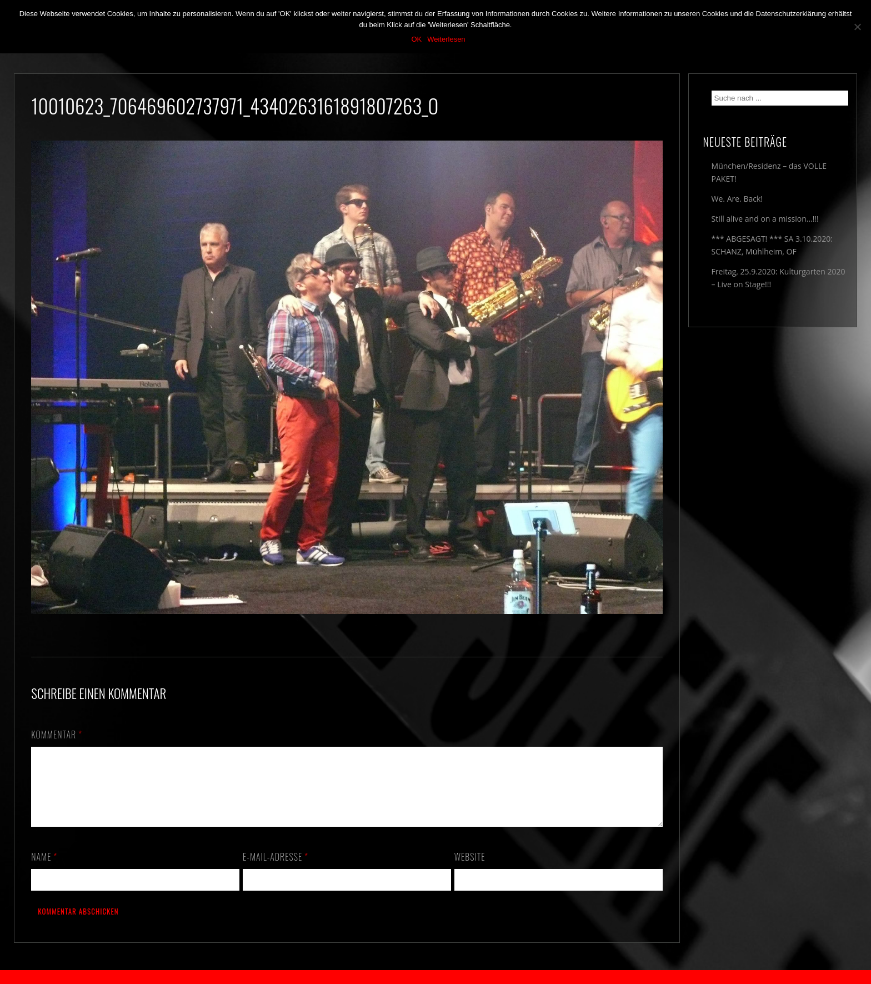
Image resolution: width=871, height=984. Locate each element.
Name (44, 870)
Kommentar (56, 734)
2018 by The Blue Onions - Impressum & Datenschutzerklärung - (435, 977)
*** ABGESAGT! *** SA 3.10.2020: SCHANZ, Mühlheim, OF (772, 245)
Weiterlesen (446, 39)
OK (416, 39)
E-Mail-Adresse (275, 870)
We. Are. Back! (737, 198)
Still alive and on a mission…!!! (765, 218)
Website (469, 870)
